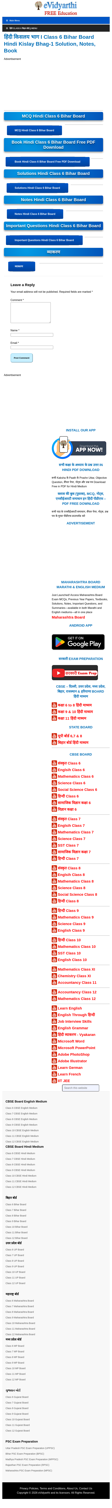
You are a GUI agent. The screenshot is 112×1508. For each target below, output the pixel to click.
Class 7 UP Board (15, 1259)
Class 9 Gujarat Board (17, 1417)
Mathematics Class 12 (77, 1003)
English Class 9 (71, 934)
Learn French (69, 1078)
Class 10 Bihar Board (17, 1230)
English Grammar (73, 1032)
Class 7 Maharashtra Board (20, 1310)
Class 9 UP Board (15, 1270)
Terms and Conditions (52, 1492)
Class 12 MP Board (16, 1383)
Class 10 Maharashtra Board (20, 1327)
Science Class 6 (71, 787)
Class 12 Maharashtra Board (20, 1338)
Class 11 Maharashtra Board (20, 1332)
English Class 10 (72, 964)
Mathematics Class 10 (77, 950)
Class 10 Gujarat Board (18, 1423)
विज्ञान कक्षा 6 (67, 813)
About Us (72, 1492)
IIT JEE (64, 1085)
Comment (17, 300)
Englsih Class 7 (71, 829)
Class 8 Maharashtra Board (20, 1316)
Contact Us (85, 1492)
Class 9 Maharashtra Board (20, 1321)
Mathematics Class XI (76, 973)
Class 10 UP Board (15, 1276)
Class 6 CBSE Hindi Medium (20, 1157)
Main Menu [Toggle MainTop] (13, 20)
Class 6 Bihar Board (16, 1208)
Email (15, 346)
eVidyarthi (44, 1496)
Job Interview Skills (75, 1025)
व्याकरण (19, 266)
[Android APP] (78, 655)
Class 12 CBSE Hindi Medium (21, 1191)
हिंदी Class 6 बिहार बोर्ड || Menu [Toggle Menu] (21, 28)
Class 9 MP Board (15, 1366)
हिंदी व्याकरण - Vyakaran (76, 1039)
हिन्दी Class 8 (68, 905)
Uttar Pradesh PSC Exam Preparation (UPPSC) (30, 1452)
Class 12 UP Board (15, 1287)
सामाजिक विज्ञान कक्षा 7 (74, 856)
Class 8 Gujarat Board (17, 1412)
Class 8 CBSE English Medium (21, 1123)
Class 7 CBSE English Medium (21, 1117)
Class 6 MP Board (15, 1350)
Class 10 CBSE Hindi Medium (21, 1179)
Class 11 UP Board (15, 1281)
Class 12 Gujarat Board (18, 1434)
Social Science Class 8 (77, 898)
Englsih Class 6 (71, 774)
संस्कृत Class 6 (69, 767)
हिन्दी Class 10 (69, 944)
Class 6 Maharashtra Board (20, 1304)
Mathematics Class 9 (76, 921)
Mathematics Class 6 (76, 780)
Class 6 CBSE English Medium (21, 1112)
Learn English (70, 1012)
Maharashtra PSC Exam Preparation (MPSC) (29, 1474)
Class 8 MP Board (15, 1361)
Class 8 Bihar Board (16, 1219)
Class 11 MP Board (16, 1378)
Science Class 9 (71, 928)
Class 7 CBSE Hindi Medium (20, 1163)
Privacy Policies (29, 1492)
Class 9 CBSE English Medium (21, 1128)
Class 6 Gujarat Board (17, 1401)
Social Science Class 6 (77, 794)
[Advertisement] (35, 84)
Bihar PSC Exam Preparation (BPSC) (25, 1457)
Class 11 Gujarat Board (18, 1429)
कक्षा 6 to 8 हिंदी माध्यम (75, 709)
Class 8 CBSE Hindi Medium (20, 1168)
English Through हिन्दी (76, 1019)
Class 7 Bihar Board (16, 1214)
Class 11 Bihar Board (17, 1236)
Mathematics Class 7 (76, 836)
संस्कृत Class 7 (69, 823)
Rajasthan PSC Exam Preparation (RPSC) (27, 1469)
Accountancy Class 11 (77, 986)
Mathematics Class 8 (76, 885)
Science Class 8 (71, 892)
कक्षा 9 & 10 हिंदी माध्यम (75, 716)
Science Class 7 (71, 843)
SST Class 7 (68, 849)
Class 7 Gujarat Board (17, 1406)
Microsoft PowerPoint (76, 1052)
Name (15, 334)
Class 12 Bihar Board (17, 1242)
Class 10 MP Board (16, 1372)
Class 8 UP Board (15, 1264)
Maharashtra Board (68, 621)
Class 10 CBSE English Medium (22, 1134)
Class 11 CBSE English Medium (22, 1140)
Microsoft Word (71, 1045)
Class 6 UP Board (15, 1253)
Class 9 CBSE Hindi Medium (20, 1174)
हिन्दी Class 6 (68, 800)
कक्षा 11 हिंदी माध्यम (72, 722)
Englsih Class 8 (71, 879)
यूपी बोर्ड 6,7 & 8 (70, 740)
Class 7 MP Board (15, 1355)
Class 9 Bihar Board (16, 1225)
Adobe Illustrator (72, 1065)
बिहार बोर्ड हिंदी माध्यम (73, 747)
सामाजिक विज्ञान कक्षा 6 (74, 807)
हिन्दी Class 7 (68, 862)
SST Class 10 (69, 957)
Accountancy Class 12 (77, 996)
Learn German (70, 1072)
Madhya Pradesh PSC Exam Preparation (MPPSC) (32, 1463)
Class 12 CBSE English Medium (22, 1145)
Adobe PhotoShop (74, 1058)
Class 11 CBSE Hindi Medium (21, 1185)
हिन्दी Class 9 (68, 915)
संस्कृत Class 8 (69, 872)
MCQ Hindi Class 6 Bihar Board (34, 130)
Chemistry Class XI (74, 980)
